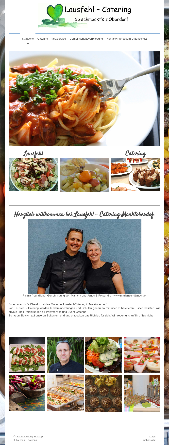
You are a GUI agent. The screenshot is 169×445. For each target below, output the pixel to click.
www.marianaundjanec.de (130, 295)
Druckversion (23, 436)
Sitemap (38, 436)
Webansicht (149, 440)
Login (152, 436)
